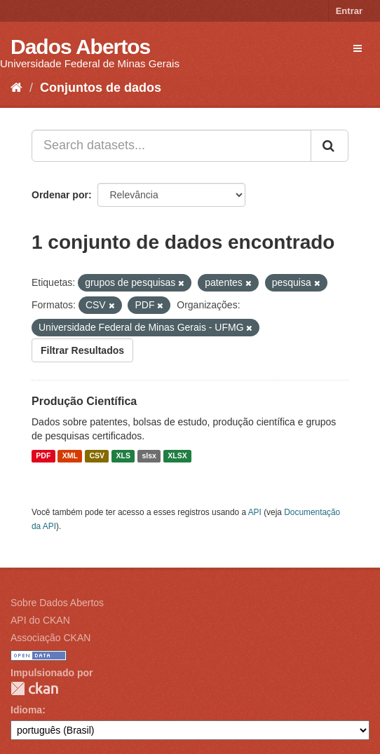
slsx (149, 456)
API (255, 512)
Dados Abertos (80, 46)
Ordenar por (60, 194)
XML (70, 456)
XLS (123, 456)
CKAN (34, 688)
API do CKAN (40, 620)
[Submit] (329, 146)
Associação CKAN (50, 637)
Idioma (26, 709)
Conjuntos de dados (100, 88)
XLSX (177, 456)
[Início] (16, 88)
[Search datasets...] (171, 146)
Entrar (349, 11)
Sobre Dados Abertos (57, 602)
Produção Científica (84, 401)
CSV (96, 456)
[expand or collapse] (357, 48)
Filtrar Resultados (82, 350)
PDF (43, 456)
